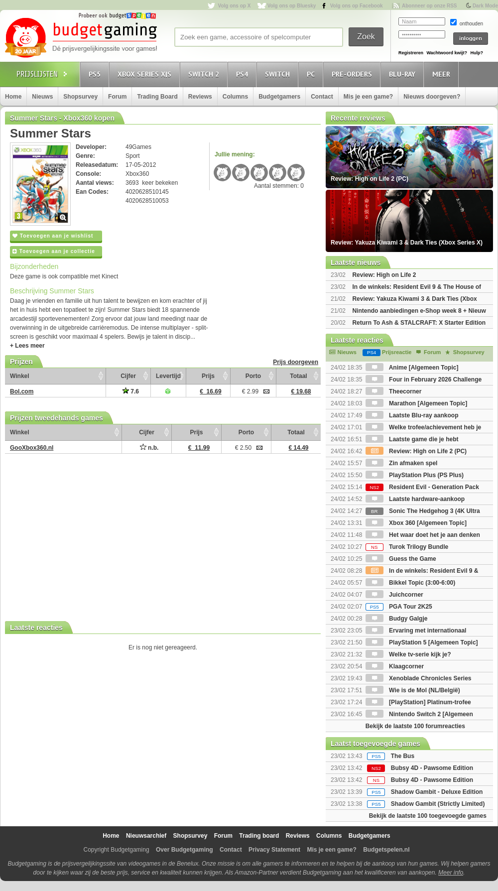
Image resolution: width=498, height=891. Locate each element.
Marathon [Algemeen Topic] (416, 403)
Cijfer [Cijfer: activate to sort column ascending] (128, 376)
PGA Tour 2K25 (399, 606)
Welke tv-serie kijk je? (408, 654)
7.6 (131, 391)
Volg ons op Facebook (356, 5)
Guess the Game (401, 558)
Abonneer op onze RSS (429, 5)
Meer (442, 74)
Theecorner (394, 391)
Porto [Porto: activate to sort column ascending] (253, 376)
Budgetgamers (279, 96)
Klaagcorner (395, 666)
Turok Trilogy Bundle (407, 546)
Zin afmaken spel (402, 463)
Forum (117, 96)
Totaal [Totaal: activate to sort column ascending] (298, 376)
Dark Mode (485, 5)
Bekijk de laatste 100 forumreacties (415, 726)
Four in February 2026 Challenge (424, 379)
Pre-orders (353, 74)
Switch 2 (205, 74)
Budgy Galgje (397, 618)
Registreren (410, 52)
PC (312, 74)
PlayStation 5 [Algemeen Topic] (422, 642)
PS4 (243, 74)
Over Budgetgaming (184, 849)
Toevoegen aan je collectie (53, 251)
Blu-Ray (403, 74)
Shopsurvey (80, 96)
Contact (322, 96)
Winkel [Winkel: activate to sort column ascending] (19, 376)
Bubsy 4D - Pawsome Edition (432, 767)
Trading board (259, 835)
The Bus (402, 756)
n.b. (149, 447)
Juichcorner (394, 594)
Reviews (200, 96)
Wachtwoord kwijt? (446, 52)
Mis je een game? (368, 96)
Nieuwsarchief (146, 835)
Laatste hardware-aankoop (415, 499)
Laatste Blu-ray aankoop (412, 415)
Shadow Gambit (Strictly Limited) (438, 803)
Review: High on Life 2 (384, 274)
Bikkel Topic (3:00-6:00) (411, 582)
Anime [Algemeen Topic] (412, 367)
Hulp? (476, 52)
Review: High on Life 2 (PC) (416, 451)
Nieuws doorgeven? (431, 96)
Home (13, 96)
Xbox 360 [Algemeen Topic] (416, 522)
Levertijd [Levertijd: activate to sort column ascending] (168, 376)
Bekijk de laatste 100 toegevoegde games (428, 815)
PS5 (96, 74)
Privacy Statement (274, 849)
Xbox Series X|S (146, 74)
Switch (279, 74)
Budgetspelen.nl (386, 849)
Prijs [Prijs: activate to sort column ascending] (208, 376)
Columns (235, 96)
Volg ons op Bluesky (291, 5)
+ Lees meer (27, 345)
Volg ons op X (234, 5)
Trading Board (157, 96)
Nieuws (42, 96)
